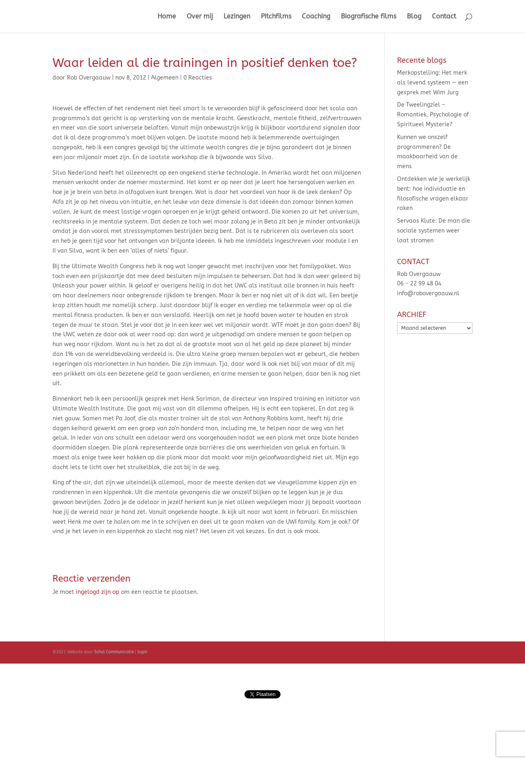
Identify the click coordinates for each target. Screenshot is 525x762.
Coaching (316, 17)
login (141, 652)
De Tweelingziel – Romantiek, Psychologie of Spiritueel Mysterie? (433, 114)
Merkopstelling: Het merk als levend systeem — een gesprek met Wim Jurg (432, 82)
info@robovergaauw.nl (428, 293)
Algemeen (164, 77)
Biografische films (368, 17)
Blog (414, 17)
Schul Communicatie (114, 652)
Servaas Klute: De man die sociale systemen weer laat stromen (433, 230)
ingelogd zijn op (97, 592)
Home (167, 17)
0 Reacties (197, 77)
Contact (444, 17)
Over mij (200, 17)
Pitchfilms (276, 17)
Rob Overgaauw (88, 77)
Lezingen (237, 17)
